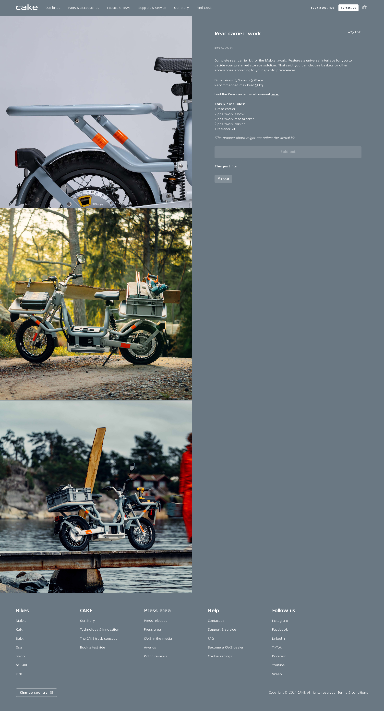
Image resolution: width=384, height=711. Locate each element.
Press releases (155, 621)
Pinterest (279, 656)
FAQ (211, 638)
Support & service (152, 8)
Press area (152, 629)
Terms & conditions (353, 692)
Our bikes (53, 8)
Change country (37, 692)
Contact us (348, 7)
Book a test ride (322, 7)
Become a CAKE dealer (225, 647)
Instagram (280, 621)
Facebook (280, 629)
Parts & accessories (83, 8)
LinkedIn (278, 638)
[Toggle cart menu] (364, 8)
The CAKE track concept (98, 638)
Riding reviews (155, 656)
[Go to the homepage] (27, 7)
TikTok (277, 647)
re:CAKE (22, 665)
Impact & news (119, 8)
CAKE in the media (158, 638)
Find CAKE (204, 8)
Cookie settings (220, 656)
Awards (150, 647)
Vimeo (277, 674)
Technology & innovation (99, 629)
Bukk (20, 638)
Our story (181, 8)
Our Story (87, 621)
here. (275, 94)
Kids (19, 674)
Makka (21, 621)
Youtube (278, 665)
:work (20, 656)
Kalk (19, 629)
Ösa (19, 647)
